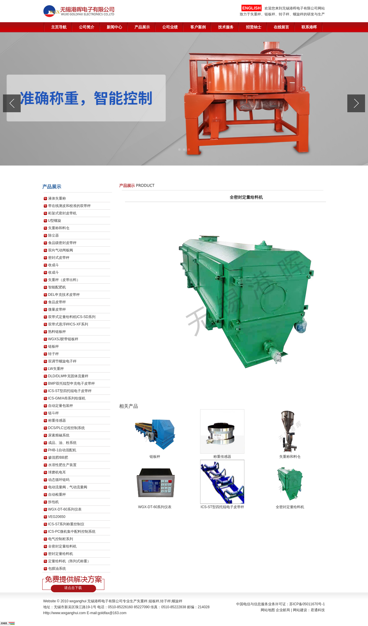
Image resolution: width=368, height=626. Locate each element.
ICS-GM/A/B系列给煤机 (66, 398)
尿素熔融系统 (58, 435)
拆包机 (53, 502)
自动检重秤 (57, 494)
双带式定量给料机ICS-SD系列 (72, 317)
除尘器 (53, 235)
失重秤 (142, 601)
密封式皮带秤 (58, 258)
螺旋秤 (177, 601)
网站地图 (268, 610)
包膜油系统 (57, 568)
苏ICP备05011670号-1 (307, 604)
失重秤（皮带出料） (64, 280)
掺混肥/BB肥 (58, 457)
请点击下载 (73, 588)
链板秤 (53, 346)
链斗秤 (53, 413)
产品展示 (142, 27)
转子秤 (53, 354)
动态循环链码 (58, 480)
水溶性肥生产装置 (62, 465)
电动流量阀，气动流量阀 (67, 487)
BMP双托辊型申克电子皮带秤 (71, 383)
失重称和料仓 (58, 228)
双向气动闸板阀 (60, 250)
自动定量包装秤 (60, 406)
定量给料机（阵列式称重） (69, 561)
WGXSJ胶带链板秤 (63, 339)
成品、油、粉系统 (62, 443)
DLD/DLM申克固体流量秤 (68, 376)
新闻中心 (114, 27)
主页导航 (59, 27)
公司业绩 (170, 27)
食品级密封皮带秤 (62, 243)
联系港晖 (309, 27)
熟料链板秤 (57, 332)
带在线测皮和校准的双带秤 (69, 206)
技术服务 (226, 27)
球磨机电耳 (57, 472)
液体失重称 (57, 198)
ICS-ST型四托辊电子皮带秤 (70, 391)
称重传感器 (57, 420)
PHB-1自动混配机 (62, 450)
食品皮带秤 (57, 302)
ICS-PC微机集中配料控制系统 (72, 531)
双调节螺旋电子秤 (62, 361)
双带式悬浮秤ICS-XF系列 (68, 324)
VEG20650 (57, 517)
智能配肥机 (57, 287)
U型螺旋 (54, 221)
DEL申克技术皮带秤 (64, 295)
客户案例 (198, 27)
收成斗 (53, 265)
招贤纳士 (253, 27)
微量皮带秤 (57, 309)
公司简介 (86, 27)
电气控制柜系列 (60, 539)
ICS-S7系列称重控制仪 (66, 524)
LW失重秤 (56, 369)
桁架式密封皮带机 (62, 213)
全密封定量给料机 (62, 546)
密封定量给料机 (60, 554)
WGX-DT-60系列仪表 (65, 509)
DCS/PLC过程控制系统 (66, 428)
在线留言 (281, 27)
